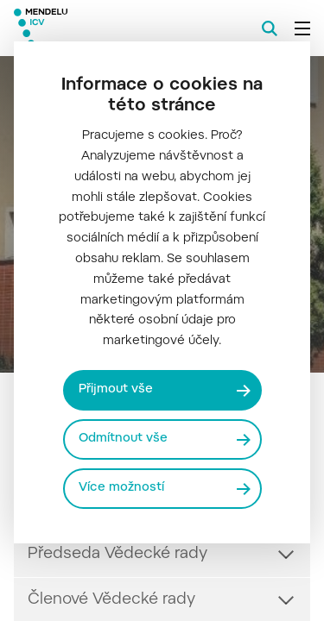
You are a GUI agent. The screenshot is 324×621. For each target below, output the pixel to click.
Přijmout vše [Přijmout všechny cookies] (116, 390)
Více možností (121, 488)
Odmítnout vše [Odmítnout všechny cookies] (123, 439)
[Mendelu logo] (100, 28)
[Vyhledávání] (269, 28)
